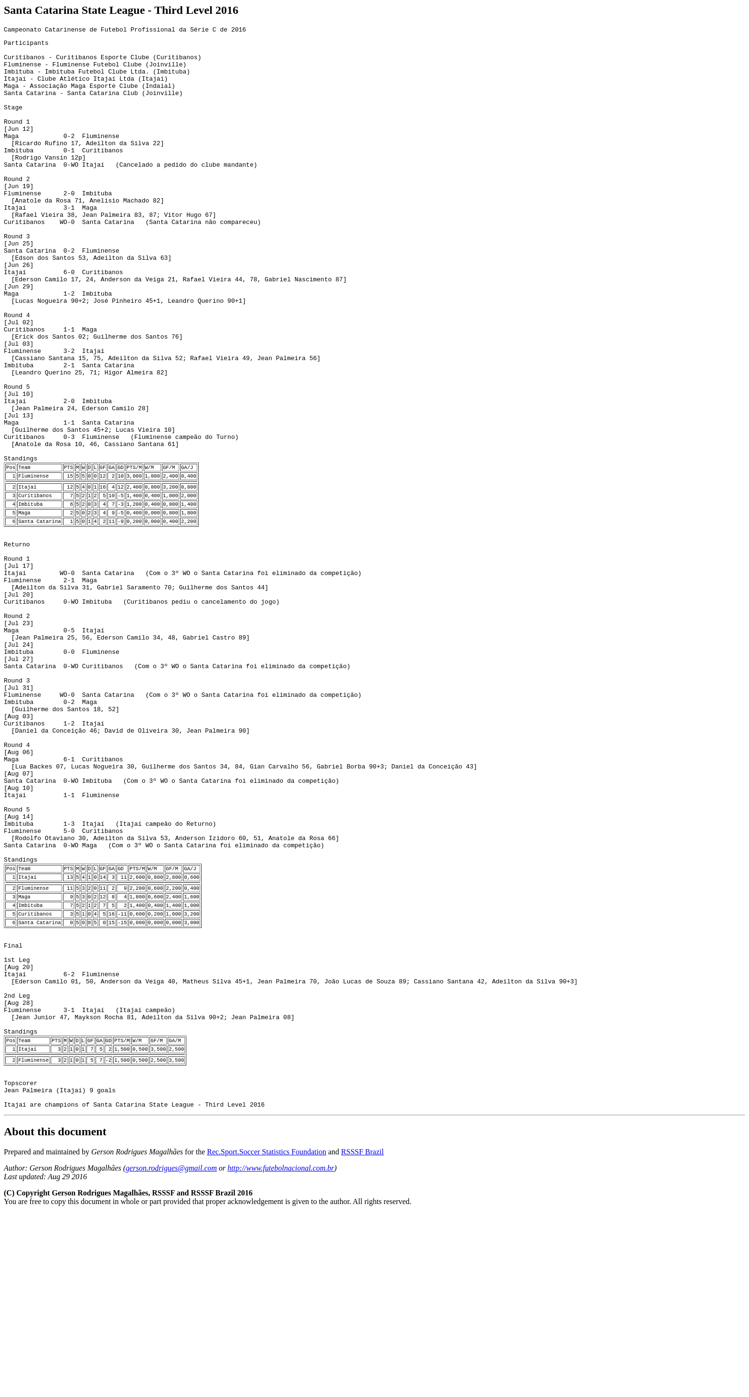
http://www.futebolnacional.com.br (280, 1351)
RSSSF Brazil (362, 1335)
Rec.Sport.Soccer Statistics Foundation (266, 1335)
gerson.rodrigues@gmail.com (171, 1351)
